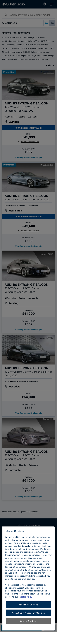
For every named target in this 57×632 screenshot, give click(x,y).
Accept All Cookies (28, 623)
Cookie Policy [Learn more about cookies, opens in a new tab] (25, 615)
